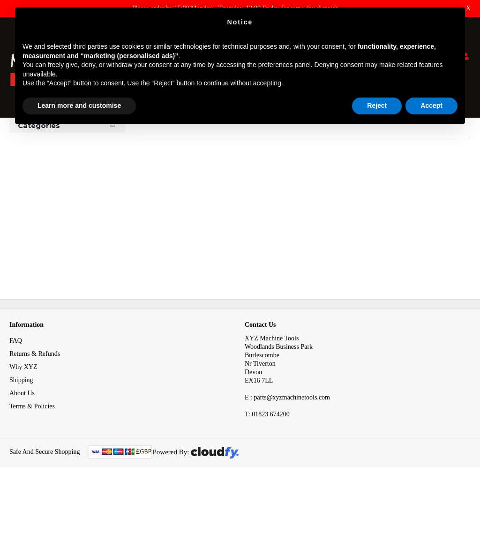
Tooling (49, 135)
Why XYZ (23, 419)
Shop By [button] (33, 160)
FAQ (15, 393)
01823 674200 (267, 467)
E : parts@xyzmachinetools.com (287, 450)
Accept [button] (431, 105)
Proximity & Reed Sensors (184, 135)
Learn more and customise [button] (79, 105)
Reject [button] (377, 105)
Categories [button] (67, 178)
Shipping (21, 433)
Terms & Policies (32, 459)
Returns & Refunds (34, 406)
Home (18, 135)
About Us (22, 446)
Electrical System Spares (102, 135)
